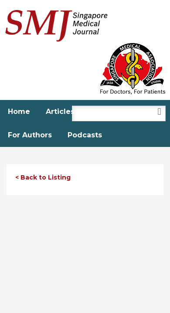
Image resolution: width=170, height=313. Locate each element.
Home (19, 111)
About (101, 111)
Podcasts (85, 135)
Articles (60, 111)
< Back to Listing (43, 177)
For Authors (30, 135)
